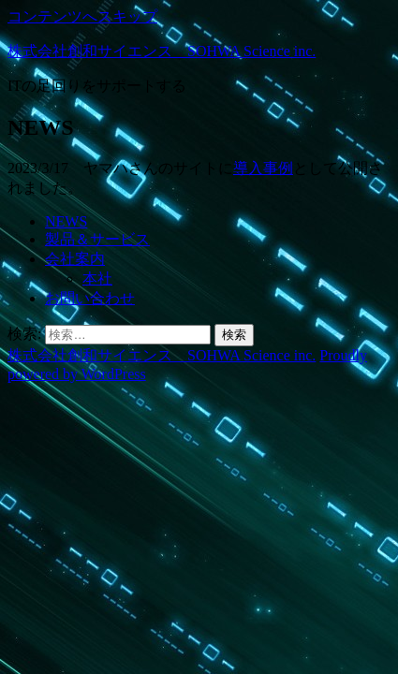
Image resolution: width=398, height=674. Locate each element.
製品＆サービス (97, 239)
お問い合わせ (90, 298)
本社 (97, 278)
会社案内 (75, 259)
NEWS (66, 221)
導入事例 (263, 168)
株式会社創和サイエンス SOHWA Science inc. (161, 51)
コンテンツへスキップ (82, 16)
